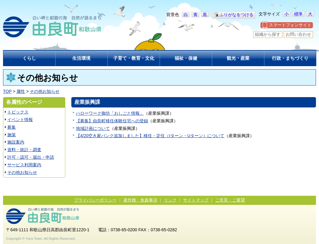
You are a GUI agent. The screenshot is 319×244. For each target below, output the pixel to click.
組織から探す (267, 34)
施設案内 (15, 142)
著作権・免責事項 (140, 200)
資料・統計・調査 (24, 149)
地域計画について (93, 128)
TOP (7, 91)
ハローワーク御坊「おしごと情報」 (110, 113)
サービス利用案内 (24, 164)
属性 (20, 91)
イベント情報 (20, 119)
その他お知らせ (44, 91)
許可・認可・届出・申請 (30, 157)
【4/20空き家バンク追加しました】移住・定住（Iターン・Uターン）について (150, 135)
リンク (170, 200)
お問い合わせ (298, 34)
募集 (11, 127)
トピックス (18, 112)
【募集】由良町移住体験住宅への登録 (112, 120)
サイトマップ (196, 200)
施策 (11, 134)
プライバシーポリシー (95, 200)
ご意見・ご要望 (230, 200)
